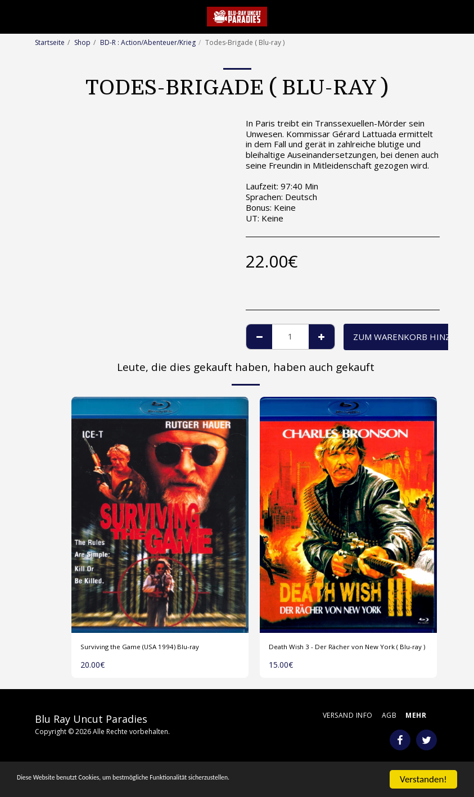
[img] (160, 515)
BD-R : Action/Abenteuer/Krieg (148, 42)
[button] (12, 16)
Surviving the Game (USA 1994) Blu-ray (155, 648)
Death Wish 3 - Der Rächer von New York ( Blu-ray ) (339, 654)
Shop (82, 42)
